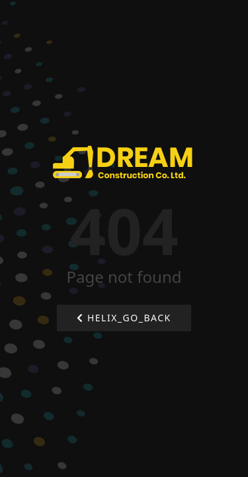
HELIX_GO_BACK (124, 317)
